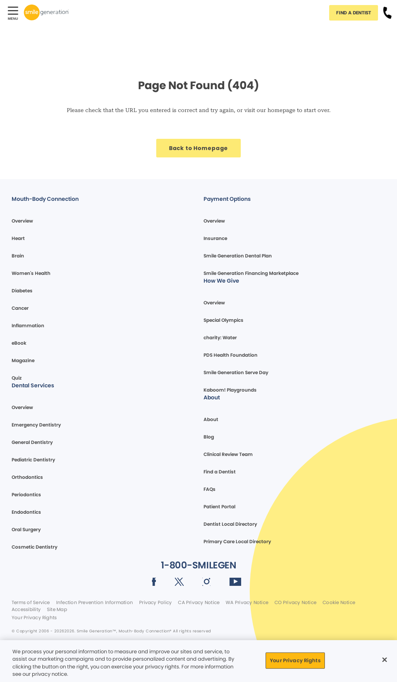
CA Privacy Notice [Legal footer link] (198, 602)
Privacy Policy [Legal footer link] (155, 602)
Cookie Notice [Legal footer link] (339, 602)
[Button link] (387, 12)
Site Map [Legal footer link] (57, 609)
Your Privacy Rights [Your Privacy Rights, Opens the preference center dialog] (295, 660)
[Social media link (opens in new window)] (154, 583)
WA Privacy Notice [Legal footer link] (247, 602)
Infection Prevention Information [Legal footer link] (94, 602)
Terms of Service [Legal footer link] (31, 602)
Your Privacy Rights (34, 618)
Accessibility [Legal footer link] (26, 609)
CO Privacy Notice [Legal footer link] (295, 602)
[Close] (384, 659)
